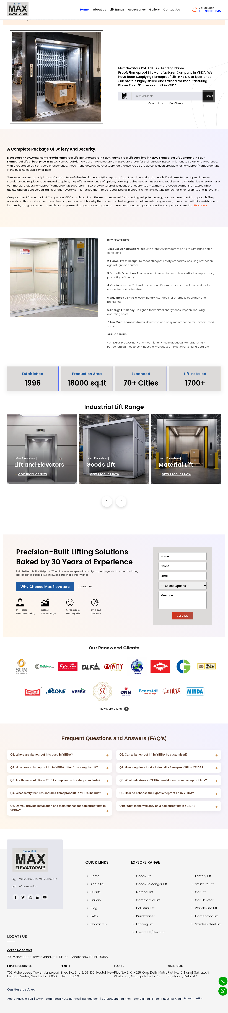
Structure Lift (204, 884)
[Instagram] (30, 897)
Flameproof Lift (206, 916)
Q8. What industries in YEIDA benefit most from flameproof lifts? (163, 780)
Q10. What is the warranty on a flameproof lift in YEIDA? (157, 805)
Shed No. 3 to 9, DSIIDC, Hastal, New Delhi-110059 (87, 974)
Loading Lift (144, 924)
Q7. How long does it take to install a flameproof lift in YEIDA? (161, 767)
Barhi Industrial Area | (169, 999)
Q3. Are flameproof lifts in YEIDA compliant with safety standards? (55, 780)
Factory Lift (203, 876)
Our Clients (176, 110)
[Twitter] (23, 897)
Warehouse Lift (206, 908)
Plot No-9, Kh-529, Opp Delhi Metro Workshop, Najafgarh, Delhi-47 (140, 974)
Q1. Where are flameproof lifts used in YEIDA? (41, 754)
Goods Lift (143, 876)
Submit (209, 102)
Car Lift (200, 892)
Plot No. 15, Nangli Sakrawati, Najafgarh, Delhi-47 (188, 974)
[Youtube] (45, 897)
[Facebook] (15, 897)
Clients (95, 892)
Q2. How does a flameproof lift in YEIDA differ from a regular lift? (54, 767)
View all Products (208, 25)
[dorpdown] (183, 586)
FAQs (94, 916)
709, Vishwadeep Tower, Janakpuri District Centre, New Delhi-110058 (33, 974)
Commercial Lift (148, 900)
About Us (96, 884)
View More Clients (114, 709)
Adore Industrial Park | (21, 999)
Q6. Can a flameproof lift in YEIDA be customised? (154, 754)
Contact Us (155, 110)
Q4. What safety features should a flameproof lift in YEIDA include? (55, 793)
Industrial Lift (145, 908)
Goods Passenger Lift (151, 884)
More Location (193, 998)
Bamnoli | (126, 999)
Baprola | (140, 999)
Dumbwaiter (145, 916)
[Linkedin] (37, 897)
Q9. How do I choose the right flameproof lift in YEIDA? (157, 793)
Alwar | (40, 999)
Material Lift (144, 892)
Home (190, 25)
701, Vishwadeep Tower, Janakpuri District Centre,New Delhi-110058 (57, 957)
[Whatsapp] (220, 989)
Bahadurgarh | (91, 999)
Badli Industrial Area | (68, 999)
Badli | (50, 999)
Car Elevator (204, 900)
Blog (93, 908)
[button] (107, 508)
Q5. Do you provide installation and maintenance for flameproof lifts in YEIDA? (58, 808)
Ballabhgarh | (111, 999)
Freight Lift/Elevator (150, 932)
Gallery (95, 900)
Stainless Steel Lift (208, 924)
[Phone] (220, 979)
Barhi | (150, 999)
